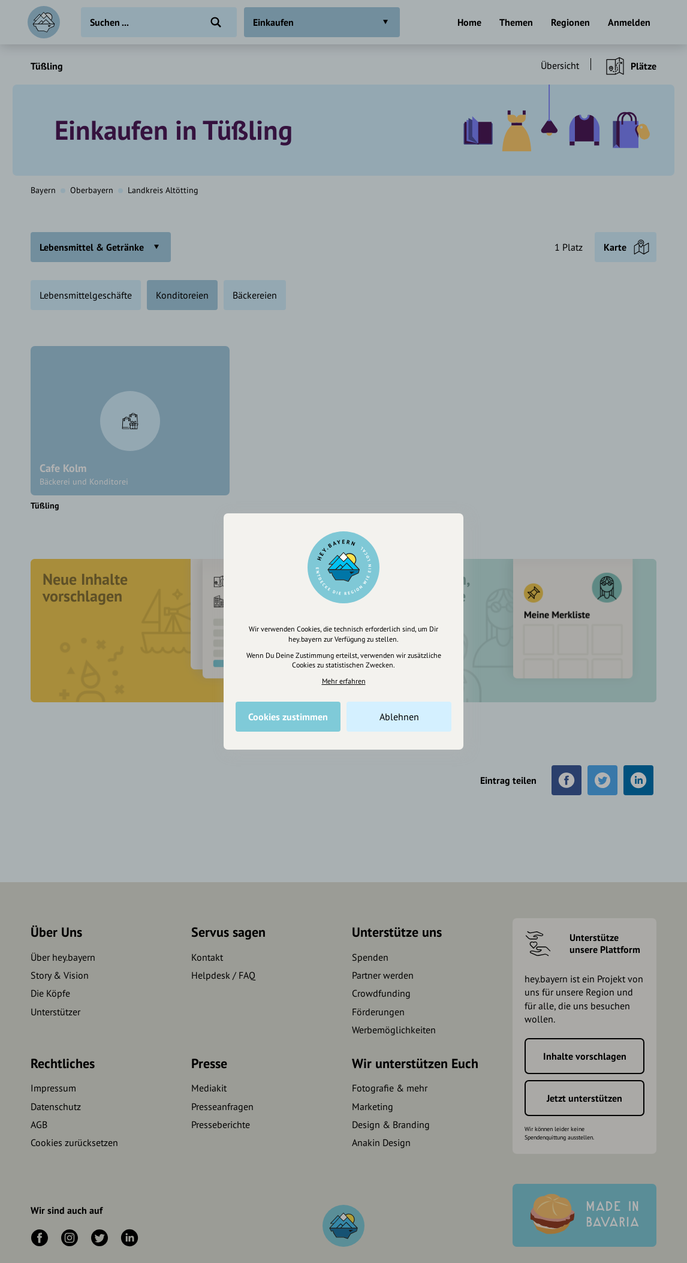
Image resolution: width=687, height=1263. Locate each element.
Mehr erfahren (344, 680)
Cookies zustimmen (288, 717)
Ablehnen (399, 717)
